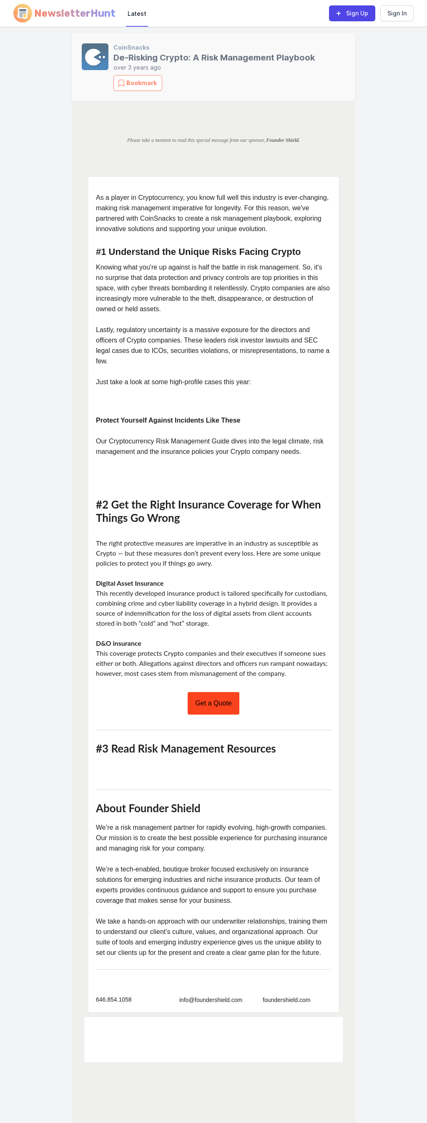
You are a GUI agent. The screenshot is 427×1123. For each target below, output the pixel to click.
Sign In (397, 13)
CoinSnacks (131, 47)
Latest (137, 13)
